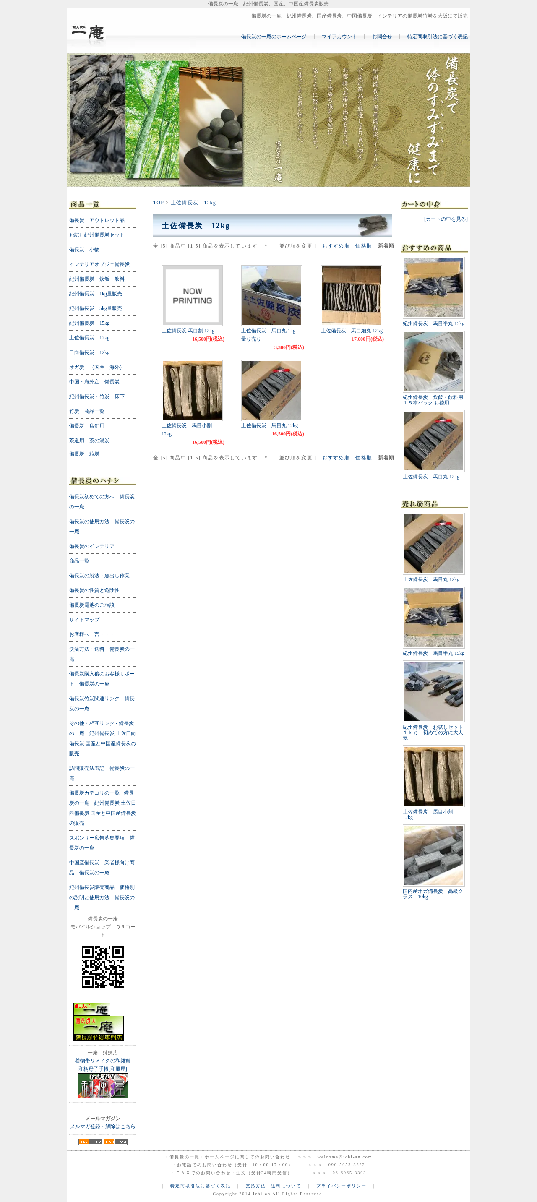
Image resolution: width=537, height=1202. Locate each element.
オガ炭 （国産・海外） (97, 367)
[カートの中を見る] (446, 219)
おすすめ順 (336, 246)
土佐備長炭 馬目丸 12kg (269, 425)
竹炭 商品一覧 (86, 411)
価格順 (363, 246)
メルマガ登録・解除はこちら (103, 1126)
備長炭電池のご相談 (92, 605)
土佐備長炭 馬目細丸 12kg (352, 331)
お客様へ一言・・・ (92, 634)
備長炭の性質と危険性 (94, 590)
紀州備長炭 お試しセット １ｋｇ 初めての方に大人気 (435, 732)
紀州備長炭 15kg (89, 323)
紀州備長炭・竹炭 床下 (97, 396)
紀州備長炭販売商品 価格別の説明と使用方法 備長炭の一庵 (102, 897)
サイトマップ (84, 620)
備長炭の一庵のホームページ (274, 36)
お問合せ (382, 36)
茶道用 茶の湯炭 (89, 440)
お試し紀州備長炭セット (97, 235)
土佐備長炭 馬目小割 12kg (430, 814)
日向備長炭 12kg (89, 352)
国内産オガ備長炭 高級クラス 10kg (433, 894)
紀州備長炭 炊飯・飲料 (97, 279)
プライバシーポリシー (341, 1186)
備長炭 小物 (84, 250)
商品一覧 (79, 561)
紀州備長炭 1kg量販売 (95, 294)
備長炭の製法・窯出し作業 (99, 576)
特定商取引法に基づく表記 (437, 36)
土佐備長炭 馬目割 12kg (188, 331)
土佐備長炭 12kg (193, 203)
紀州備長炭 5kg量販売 (95, 308)
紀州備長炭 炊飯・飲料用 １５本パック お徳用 (433, 400)
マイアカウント (339, 36)
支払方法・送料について (273, 1186)
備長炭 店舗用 (86, 426)
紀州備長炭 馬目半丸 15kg (433, 323)
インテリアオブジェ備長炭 (99, 264)
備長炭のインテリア (92, 546)
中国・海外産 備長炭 (94, 382)
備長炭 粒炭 (84, 454)
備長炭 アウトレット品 (97, 220)
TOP (158, 203)
